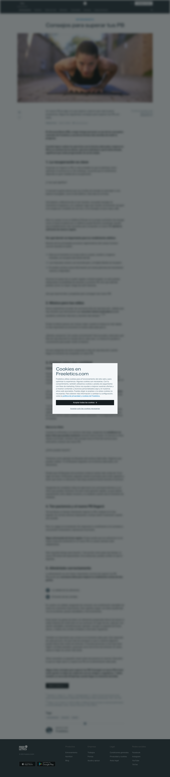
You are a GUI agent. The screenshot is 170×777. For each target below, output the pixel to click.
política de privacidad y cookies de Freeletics (81, 396)
